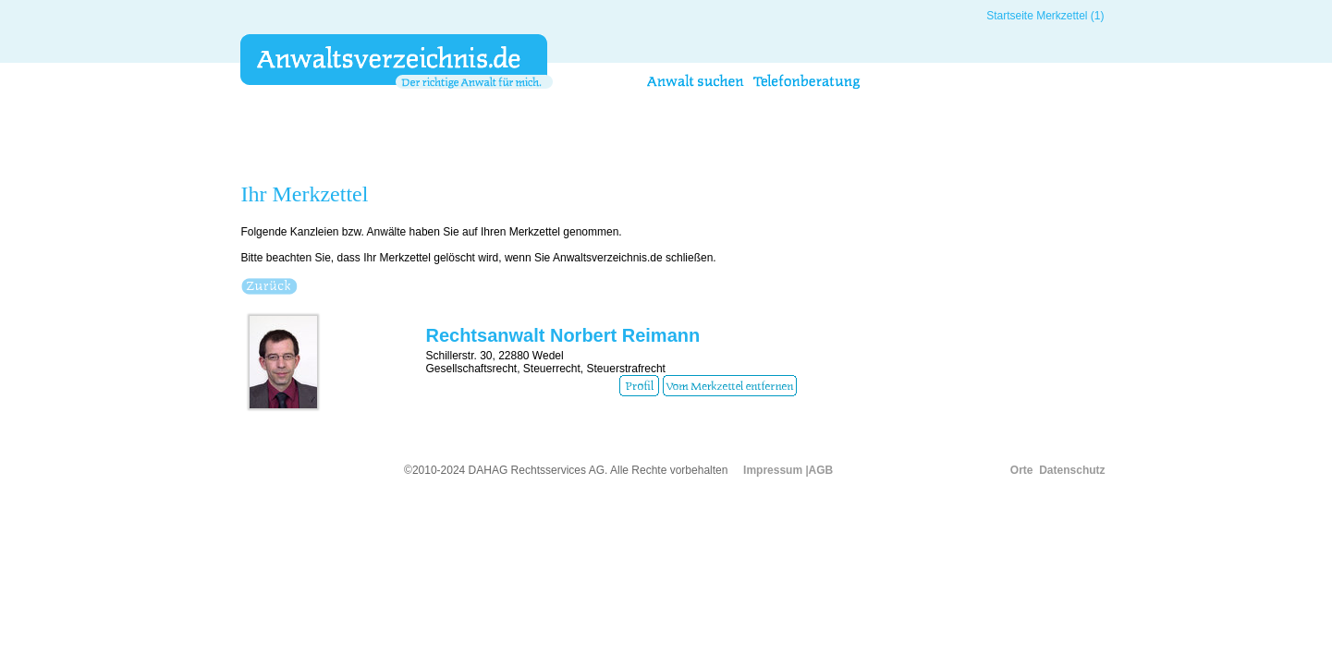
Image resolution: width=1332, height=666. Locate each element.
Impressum (772, 470)
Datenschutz (1072, 470)
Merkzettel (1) (1070, 15)
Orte (1021, 470)
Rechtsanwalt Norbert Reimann (562, 335)
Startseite (1009, 15)
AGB (821, 470)
